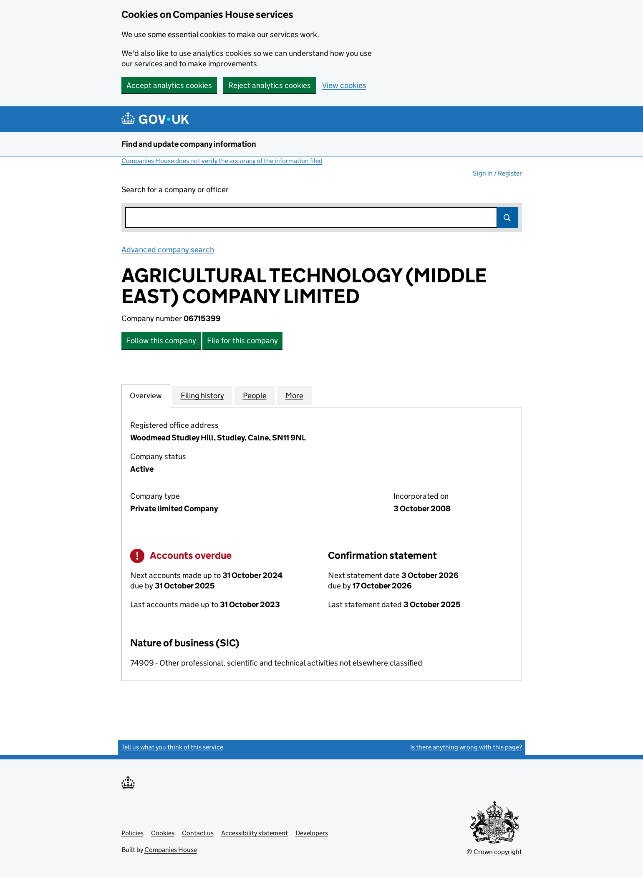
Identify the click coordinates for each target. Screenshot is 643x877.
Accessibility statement (254, 833)
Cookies (162, 833)
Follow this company (161, 340)
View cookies (344, 85)
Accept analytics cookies (169, 85)
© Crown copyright (494, 852)
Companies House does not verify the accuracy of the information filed (222, 161)
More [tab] (294, 395)
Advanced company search (167, 249)
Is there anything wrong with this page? (466, 747)
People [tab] (255, 395)
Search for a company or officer (175, 189)
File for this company (242, 340)
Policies (132, 833)
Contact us (198, 833)
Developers (311, 833)
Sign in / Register (497, 173)
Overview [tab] (146, 395)
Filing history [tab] (202, 395)
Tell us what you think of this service (172, 747)
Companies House (170, 850)
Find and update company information (188, 144)
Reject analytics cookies (269, 85)
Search (507, 217)
